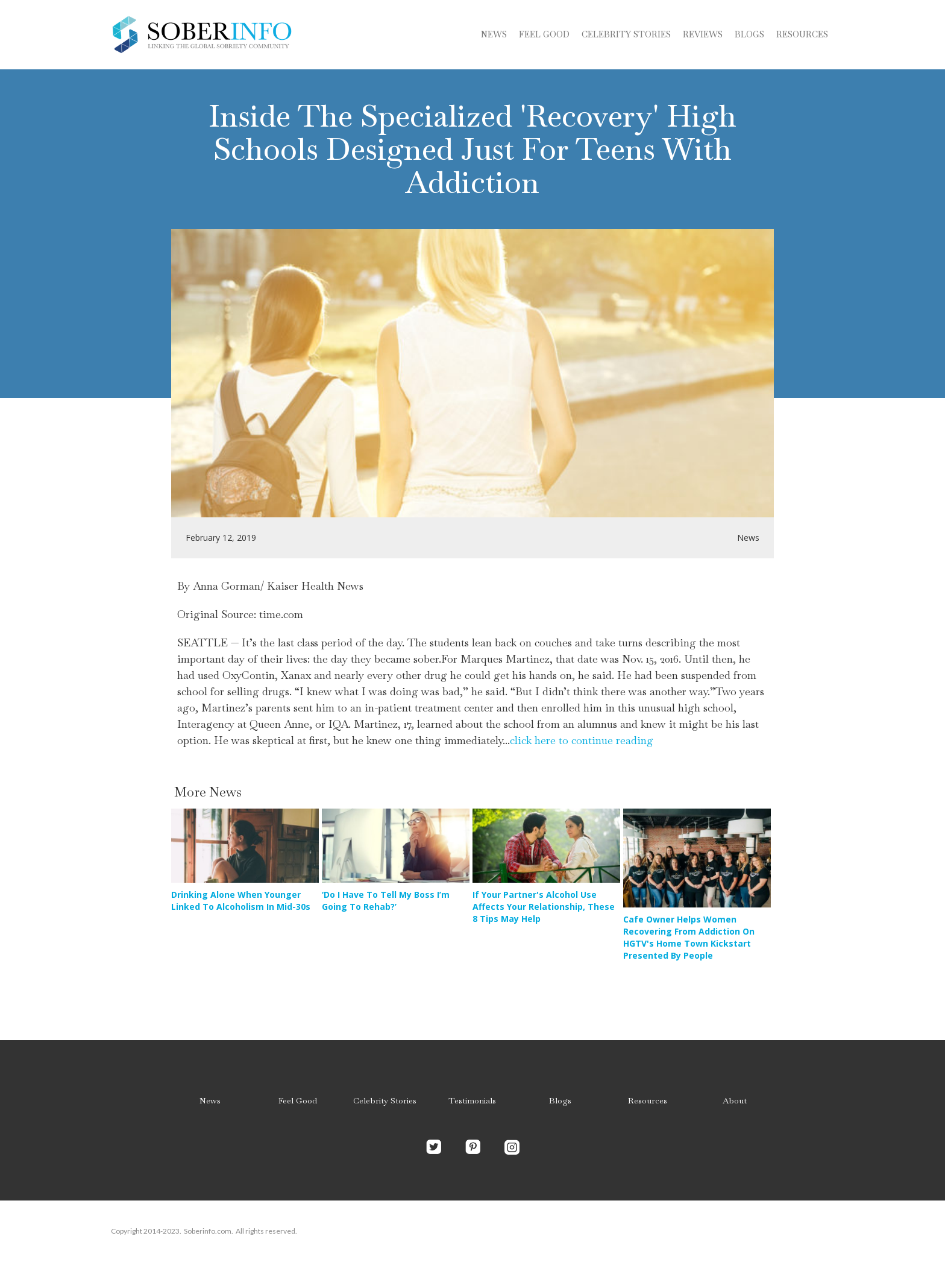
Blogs (560, 1100)
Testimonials (472, 1100)
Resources (802, 34)
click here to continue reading (581, 740)
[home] (201, 34)
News (494, 34)
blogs (749, 34)
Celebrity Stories (384, 1100)
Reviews (703, 34)
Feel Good (544, 34)
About (735, 1100)
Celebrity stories (626, 34)
